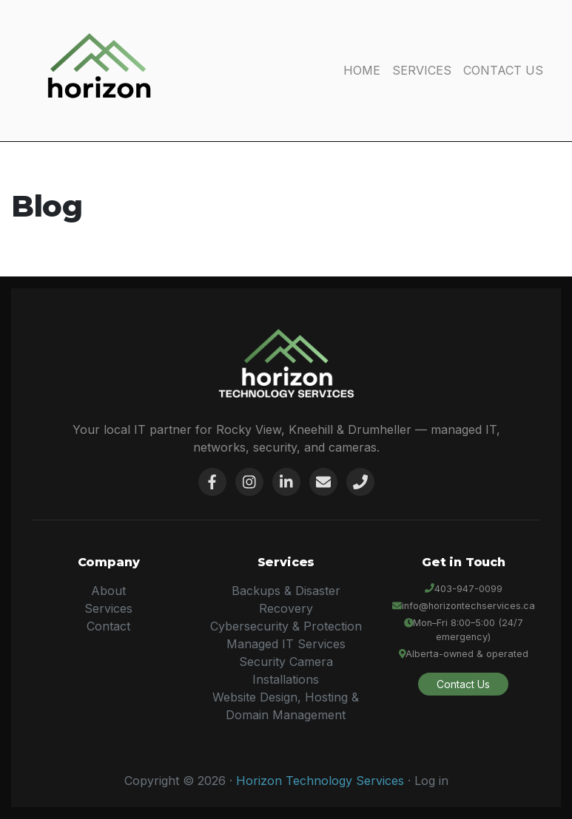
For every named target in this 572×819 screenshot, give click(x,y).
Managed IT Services (286, 643)
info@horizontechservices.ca (468, 605)
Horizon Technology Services (320, 780)
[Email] (323, 482)
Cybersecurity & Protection (286, 626)
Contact (108, 626)
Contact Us (463, 684)
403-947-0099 (468, 588)
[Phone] (360, 482)
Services (108, 608)
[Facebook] (212, 482)
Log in (431, 780)
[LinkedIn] (286, 482)
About (108, 590)
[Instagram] (249, 482)
